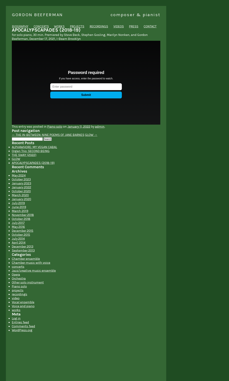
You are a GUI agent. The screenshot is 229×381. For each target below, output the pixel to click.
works (59, 26)
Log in (16, 318)
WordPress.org (22, 330)
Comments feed (23, 326)
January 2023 (21, 183)
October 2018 (21, 219)
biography (20, 26)
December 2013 (22, 246)
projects (77, 26)
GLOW (91, 135)
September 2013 (23, 250)
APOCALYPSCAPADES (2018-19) (33, 163)
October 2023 (21, 179)
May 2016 (18, 227)
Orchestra (19, 278)
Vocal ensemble (23, 302)
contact (150, 26)
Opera (16, 275)
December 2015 (22, 231)
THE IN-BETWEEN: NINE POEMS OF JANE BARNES (48, 135)
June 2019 (19, 207)
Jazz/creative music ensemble (34, 271)
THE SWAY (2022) (24, 155)
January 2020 (21, 199)
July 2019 (18, 203)
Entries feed (20, 322)
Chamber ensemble (26, 259)
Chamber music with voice (31, 263)
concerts (41, 26)
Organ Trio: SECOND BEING (31, 151)
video (16, 298)
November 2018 (23, 215)
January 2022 (21, 187)
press (133, 26)
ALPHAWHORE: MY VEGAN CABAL (34, 147)
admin (99, 127)
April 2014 (18, 243)
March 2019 (20, 211)
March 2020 (20, 195)
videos (118, 26)
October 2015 (21, 235)
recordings (99, 26)
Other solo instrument (28, 282)
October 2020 (21, 191)
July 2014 (18, 239)
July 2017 (18, 223)
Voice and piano (23, 306)
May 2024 (19, 175)
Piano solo (54, 127)
